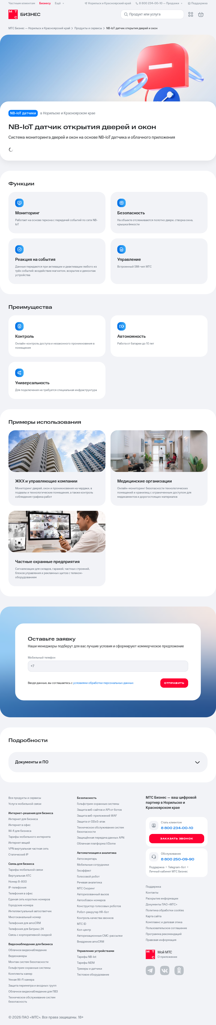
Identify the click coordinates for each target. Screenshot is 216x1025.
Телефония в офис (20, 893)
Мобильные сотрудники (93, 865)
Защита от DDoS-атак (91, 822)
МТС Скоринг (86, 888)
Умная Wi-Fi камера (21, 980)
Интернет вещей (19, 843)
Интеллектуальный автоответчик (30, 911)
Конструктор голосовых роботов (99, 906)
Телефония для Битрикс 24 (26, 929)
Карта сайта (153, 916)
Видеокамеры (17, 956)
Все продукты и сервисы (24, 798)
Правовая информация (161, 940)
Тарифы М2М (85, 963)
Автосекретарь (87, 859)
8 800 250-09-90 (177, 859)
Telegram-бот (177, 867)
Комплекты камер (20, 974)
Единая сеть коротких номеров (29, 899)
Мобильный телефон (41, 658)
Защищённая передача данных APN (100, 838)
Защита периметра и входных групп (32, 986)
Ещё (60, 3)
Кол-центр (84, 930)
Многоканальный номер (24, 917)
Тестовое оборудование (93, 975)
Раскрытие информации (162, 899)
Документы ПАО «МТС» (161, 904)
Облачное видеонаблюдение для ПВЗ (33, 991)
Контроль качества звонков (95, 918)
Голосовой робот (88, 877)
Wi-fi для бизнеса (19, 831)
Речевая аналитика (89, 882)
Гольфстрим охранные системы (29, 968)
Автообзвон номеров (91, 900)
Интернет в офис (19, 825)
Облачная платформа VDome (96, 844)
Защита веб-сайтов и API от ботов (99, 810)
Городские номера (20, 905)
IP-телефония (17, 888)
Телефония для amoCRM (24, 923)
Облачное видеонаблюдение (27, 950)
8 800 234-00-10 (159, 3)
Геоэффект (84, 871)
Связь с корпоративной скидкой (30, 935)
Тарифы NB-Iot (86, 957)
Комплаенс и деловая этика (164, 922)
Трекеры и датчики (89, 969)
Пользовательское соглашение (166, 928)
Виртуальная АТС (19, 876)
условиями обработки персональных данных (103, 683)
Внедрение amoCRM (90, 942)
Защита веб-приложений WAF (97, 816)
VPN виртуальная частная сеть (28, 849)
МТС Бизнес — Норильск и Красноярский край (39, 28)
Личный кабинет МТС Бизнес (168, 871)
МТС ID (81, 924)
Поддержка (157, 867)
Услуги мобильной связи (24, 804)
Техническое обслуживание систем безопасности (100, 829)
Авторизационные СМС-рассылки (100, 936)
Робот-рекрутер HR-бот (93, 912)
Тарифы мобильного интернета (29, 837)
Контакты (152, 893)
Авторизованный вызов (93, 894)
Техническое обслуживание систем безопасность (31, 999)
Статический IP (18, 855)
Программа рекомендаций (164, 934)
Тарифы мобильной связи (25, 870)
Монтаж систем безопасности (28, 962)
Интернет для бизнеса (23, 819)
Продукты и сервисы (88, 28)
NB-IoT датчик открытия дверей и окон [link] (132, 28)
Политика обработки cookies (165, 910)
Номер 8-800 (17, 882)
